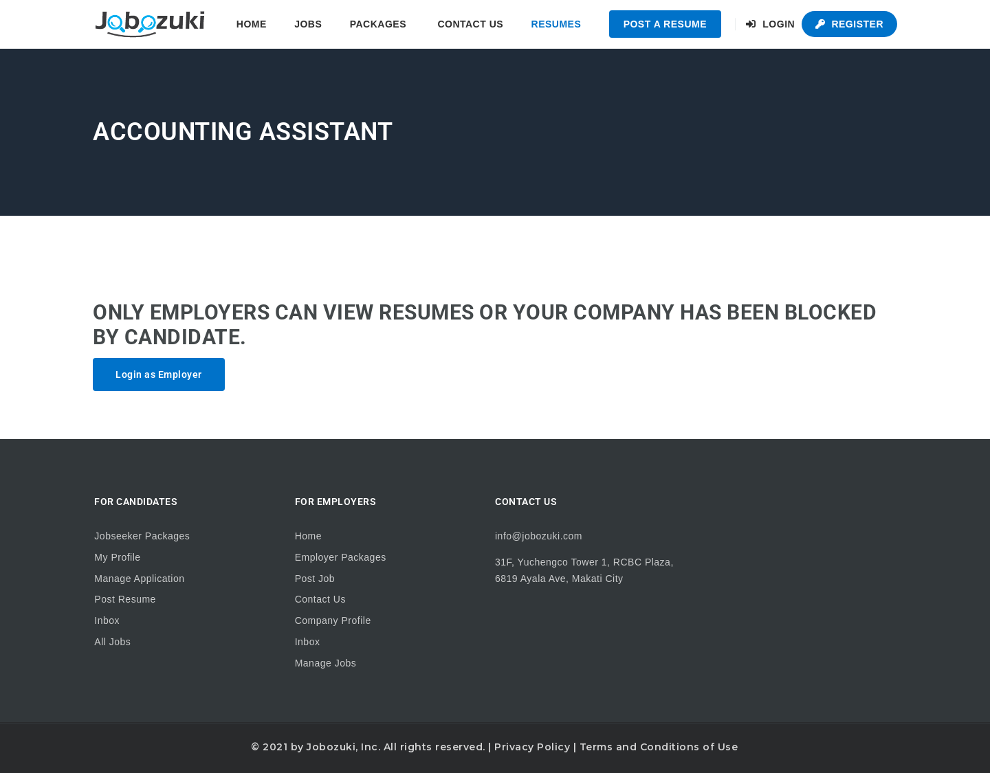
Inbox (107, 620)
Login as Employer (159, 374)
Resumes (556, 24)
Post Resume (125, 599)
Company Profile (333, 620)
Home (251, 24)
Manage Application (139, 578)
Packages (378, 24)
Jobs (308, 24)
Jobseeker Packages (142, 535)
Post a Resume (665, 24)
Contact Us (470, 24)
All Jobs (112, 641)
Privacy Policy (532, 747)
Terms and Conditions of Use (659, 747)
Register (849, 24)
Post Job (315, 578)
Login (770, 24)
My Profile (117, 557)
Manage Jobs (326, 663)
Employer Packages (340, 557)
